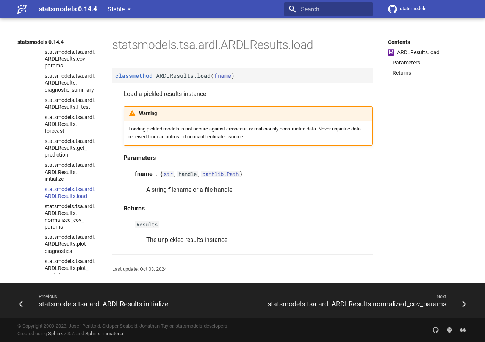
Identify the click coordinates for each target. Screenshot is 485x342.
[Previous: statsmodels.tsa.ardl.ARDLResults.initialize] (95, 300)
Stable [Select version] (116, 9)
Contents (399, 42)
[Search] (328, 9)
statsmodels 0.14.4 (40, 42)
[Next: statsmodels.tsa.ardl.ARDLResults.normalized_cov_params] (365, 300)
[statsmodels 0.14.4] (22, 9)
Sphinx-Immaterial (104, 333)
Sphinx (55, 333)
